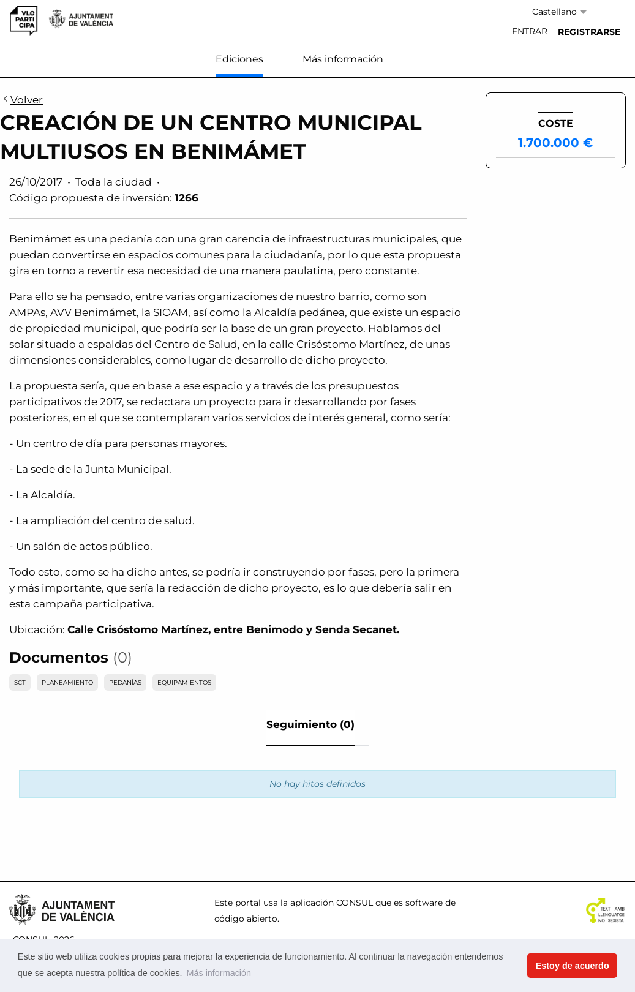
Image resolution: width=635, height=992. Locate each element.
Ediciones (239, 59)
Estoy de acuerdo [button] (572, 966)
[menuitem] (529, 32)
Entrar (529, 31)
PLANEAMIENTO (67, 682)
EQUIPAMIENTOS (184, 682)
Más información (342, 59)
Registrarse (589, 31)
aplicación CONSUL (331, 902)
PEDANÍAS (125, 682)
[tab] (310, 728)
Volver (21, 100)
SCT (20, 682)
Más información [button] (218, 973)
